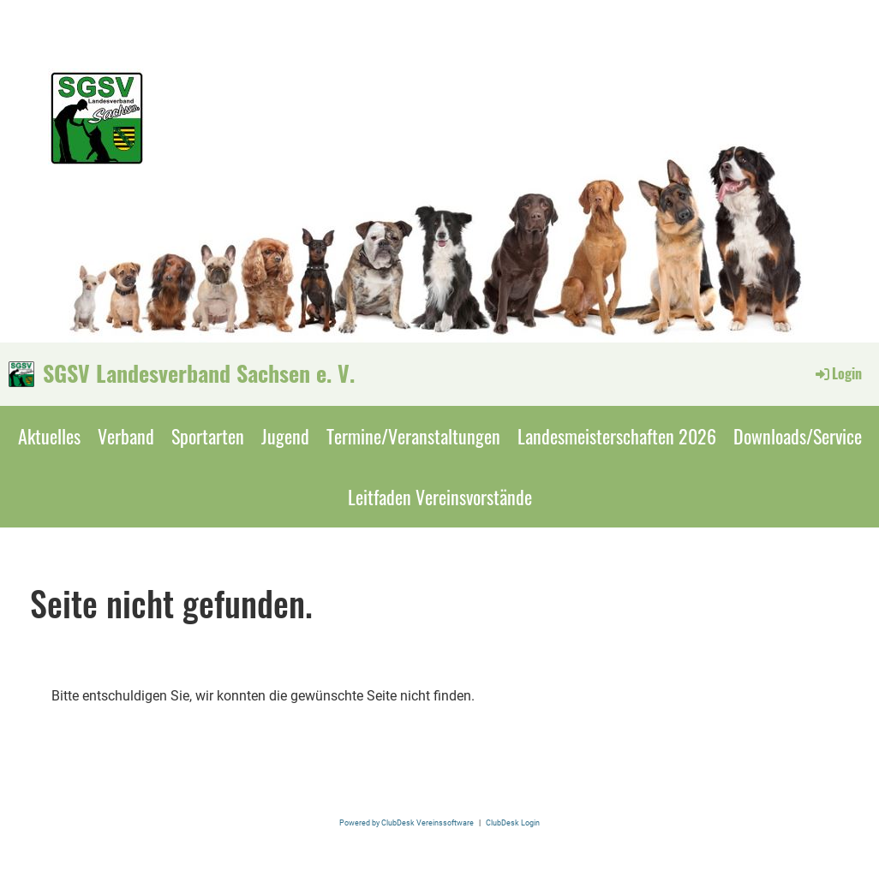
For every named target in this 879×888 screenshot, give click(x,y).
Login (837, 373)
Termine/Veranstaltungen (413, 436)
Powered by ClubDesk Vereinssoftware (406, 822)
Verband (126, 436)
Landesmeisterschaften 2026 (616, 436)
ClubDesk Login (513, 822)
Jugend (285, 436)
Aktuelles (49, 436)
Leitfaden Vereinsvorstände (440, 496)
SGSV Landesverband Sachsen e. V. (199, 373)
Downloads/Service (797, 436)
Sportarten (207, 436)
